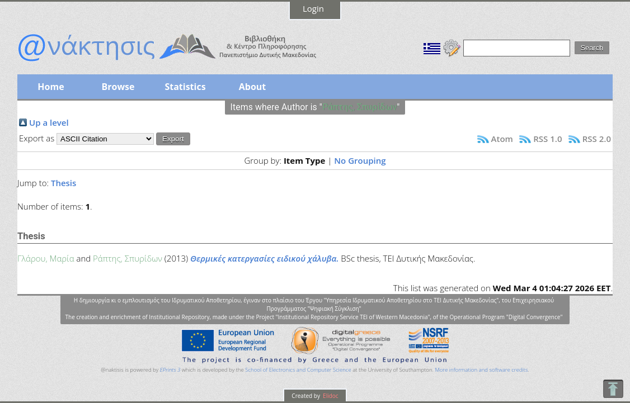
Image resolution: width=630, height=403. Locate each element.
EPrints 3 (170, 369)
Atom (502, 138)
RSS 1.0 (547, 138)
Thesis (63, 182)
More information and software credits (481, 369)
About (252, 86)
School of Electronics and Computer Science (298, 369)
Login (313, 8)
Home (50, 86)
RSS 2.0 (596, 138)
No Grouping (359, 160)
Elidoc (330, 396)
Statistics (184, 86)
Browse (117, 86)
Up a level (49, 122)
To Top (613, 388)
